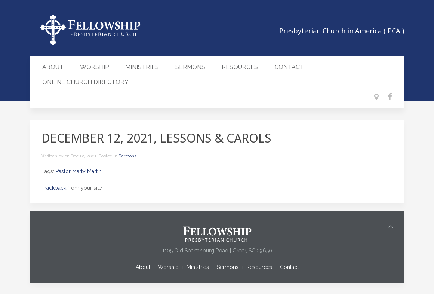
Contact (289, 67)
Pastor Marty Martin (79, 171)
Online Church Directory (85, 82)
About (53, 67)
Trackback (53, 188)
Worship (94, 67)
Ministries (142, 67)
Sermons (190, 67)
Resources (240, 67)
